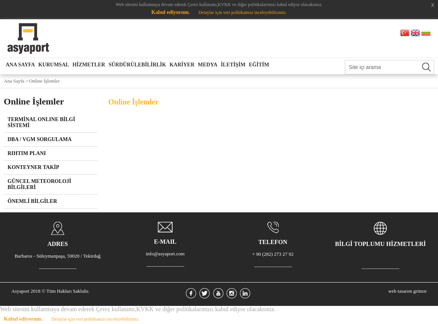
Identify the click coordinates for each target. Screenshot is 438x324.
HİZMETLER (88, 65)
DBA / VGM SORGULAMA (40, 139)
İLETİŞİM (233, 65)
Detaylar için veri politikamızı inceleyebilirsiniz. (243, 12)
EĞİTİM (259, 65)
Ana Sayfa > (16, 81)
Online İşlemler (44, 81)
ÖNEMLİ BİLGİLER (32, 201)
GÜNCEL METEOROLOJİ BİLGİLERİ (39, 184)
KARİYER (182, 65)
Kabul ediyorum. (170, 12)
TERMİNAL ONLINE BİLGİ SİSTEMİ (41, 122)
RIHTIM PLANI (27, 153)
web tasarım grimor (407, 291)
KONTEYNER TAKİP (33, 167)
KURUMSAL (53, 65)
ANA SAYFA (20, 65)
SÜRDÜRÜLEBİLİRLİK (137, 65)
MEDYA (207, 65)
